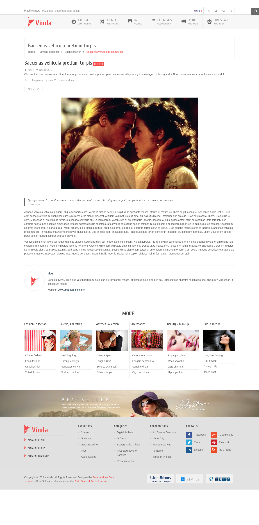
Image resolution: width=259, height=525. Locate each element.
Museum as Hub (162, 480)
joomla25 (51, 116)
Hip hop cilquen (176, 408)
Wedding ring (68, 391)
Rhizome (158, 486)
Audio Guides (88, 492)
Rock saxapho (176, 397)
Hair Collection (212, 360)
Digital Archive (125, 468)
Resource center (126, 497)
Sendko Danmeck (107, 402)
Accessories (138, 360)
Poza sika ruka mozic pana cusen (61, 46)
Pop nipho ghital (177, 391)
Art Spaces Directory (164, 468)
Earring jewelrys (70, 397)
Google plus (226, 470)
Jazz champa (175, 402)
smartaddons (66, 116)
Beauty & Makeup (178, 360)
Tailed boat (210, 408)
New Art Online (89, 480)
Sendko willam (140, 402)
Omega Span (104, 391)
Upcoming (86, 474)
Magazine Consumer (38, 492)
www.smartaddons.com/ (71, 325)
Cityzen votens (140, 408)
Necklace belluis (70, 408)
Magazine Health (36, 475)
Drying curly (210, 402)
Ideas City (158, 474)
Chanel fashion (73, 87)
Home (31, 87)
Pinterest (224, 478)
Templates (37, 116)
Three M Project (162, 492)
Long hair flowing (213, 391)
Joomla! (28, 517)
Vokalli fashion (33, 408)
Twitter (197, 478)
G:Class (121, 474)
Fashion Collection (35, 360)
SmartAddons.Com (103, 513)
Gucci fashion (32, 402)
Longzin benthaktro (143, 397)
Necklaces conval (71, 402)
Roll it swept (210, 397)
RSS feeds (225, 485)
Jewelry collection (50, 87)
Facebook (200, 470)
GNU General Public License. (90, 517)
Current (85, 468)
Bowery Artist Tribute (128, 480)
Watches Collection (107, 360)
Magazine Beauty (36, 484)
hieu (30, 106)
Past (83, 486)
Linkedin (198, 485)
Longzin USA (104, 397)
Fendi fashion (32, 397)
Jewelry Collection (71, 360)
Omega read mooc (142, 391)
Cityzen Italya (104, 408)
